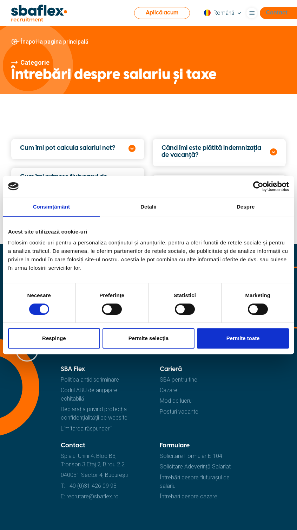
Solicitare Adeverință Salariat (195, 466)
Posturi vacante (179, 411)
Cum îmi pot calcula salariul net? (67, 148)
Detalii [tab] (148, 207)
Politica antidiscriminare (90, 379)
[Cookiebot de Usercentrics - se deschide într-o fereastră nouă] (258, 186)
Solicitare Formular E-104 (191, 456)
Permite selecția (148, 338)
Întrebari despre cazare (188, 496)
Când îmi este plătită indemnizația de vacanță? (211, 152)
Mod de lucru (176, 400)
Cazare (168, 390)
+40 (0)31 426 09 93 (91, 486)
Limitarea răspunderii (86, 428)
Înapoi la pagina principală (54, 41)
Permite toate (243, 338)
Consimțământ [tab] (51, 207)
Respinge (54, 338)
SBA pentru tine (178, 379)
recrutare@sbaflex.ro (92, 496)
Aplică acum (162, 13)
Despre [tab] (246, 207)
